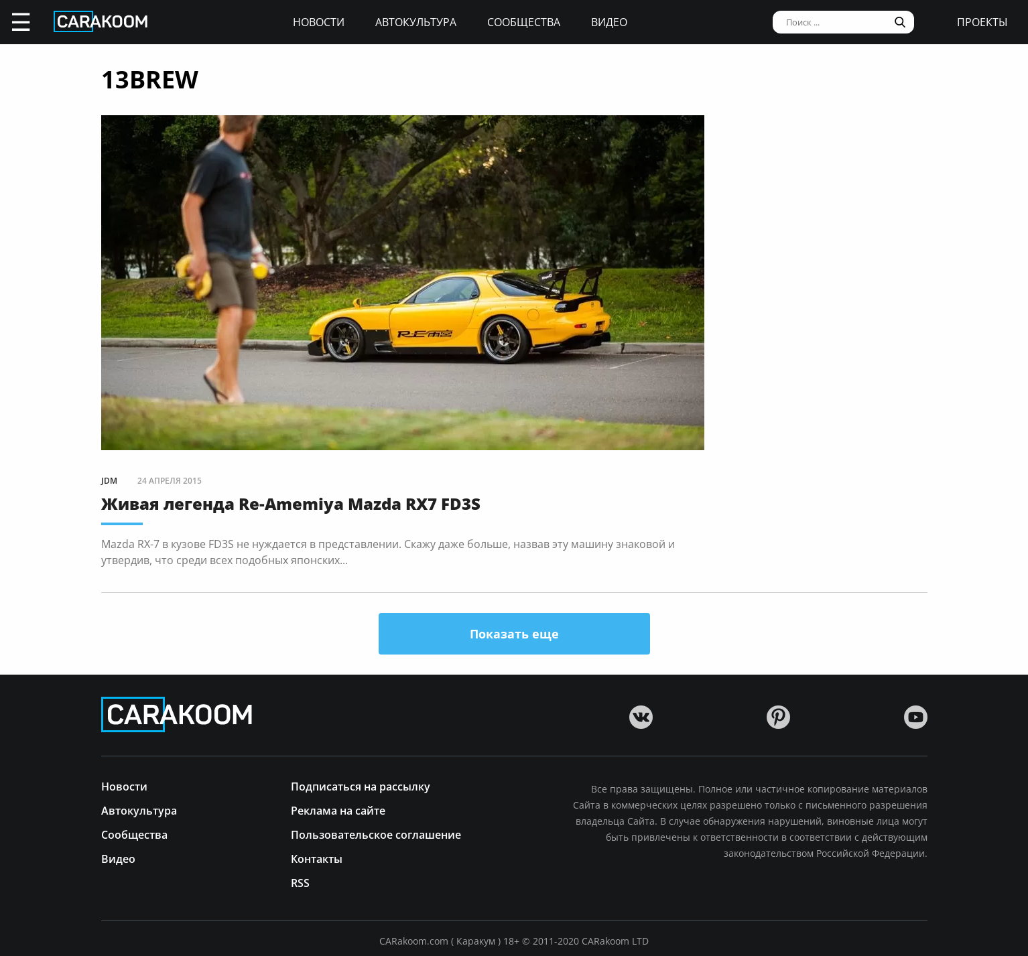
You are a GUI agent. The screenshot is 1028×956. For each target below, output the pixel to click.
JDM (109, 480)
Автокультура (415, 22)
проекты (982, 22)
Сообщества (523, 22)
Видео (609, 22)
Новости (318, 22)
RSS (300, 882)
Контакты (316, 857)
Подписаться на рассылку (360, 785)
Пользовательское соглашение (376, 833)
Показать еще (514, 634)
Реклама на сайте (338, 809)
